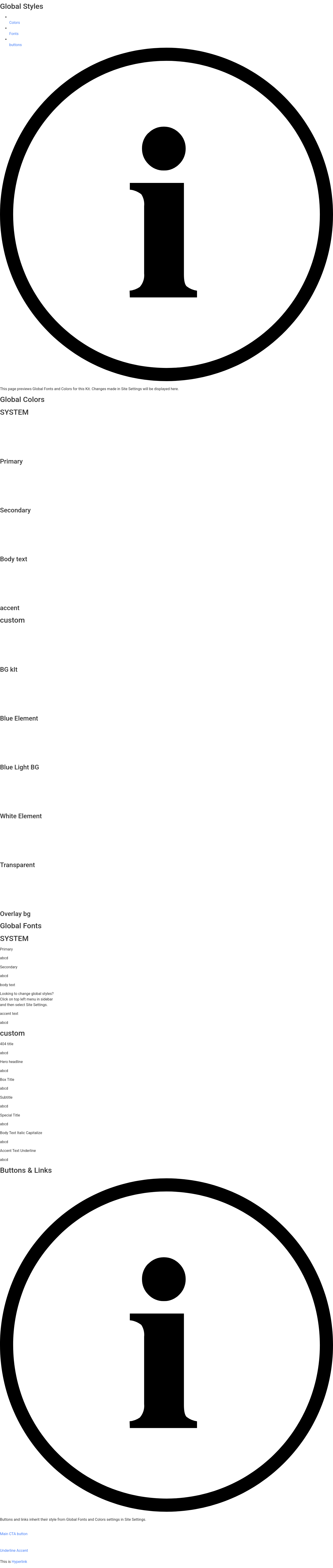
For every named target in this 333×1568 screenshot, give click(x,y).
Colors (14, 22)
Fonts (13, 33)
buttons (15, 45)
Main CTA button (14, 1534)
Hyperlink (19, 1561)
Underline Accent (14, 1550)
